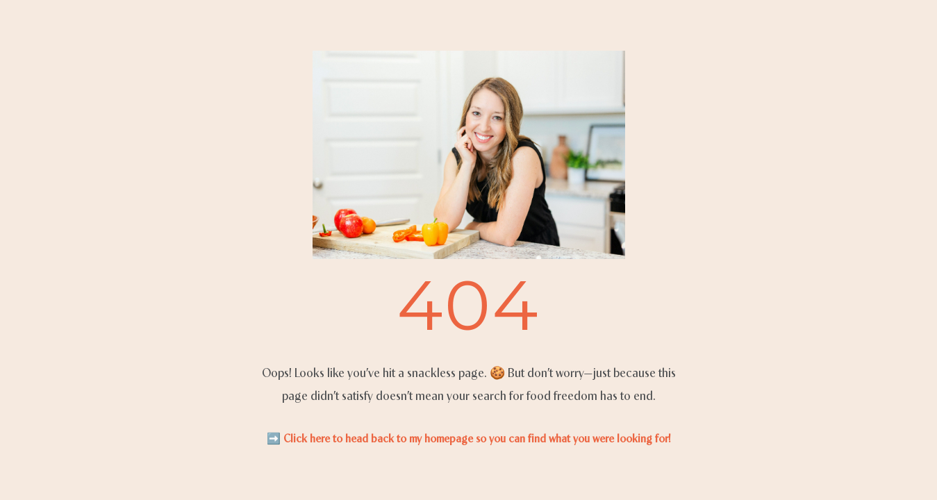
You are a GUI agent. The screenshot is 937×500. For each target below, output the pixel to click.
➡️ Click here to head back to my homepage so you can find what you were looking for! (469, 438)
